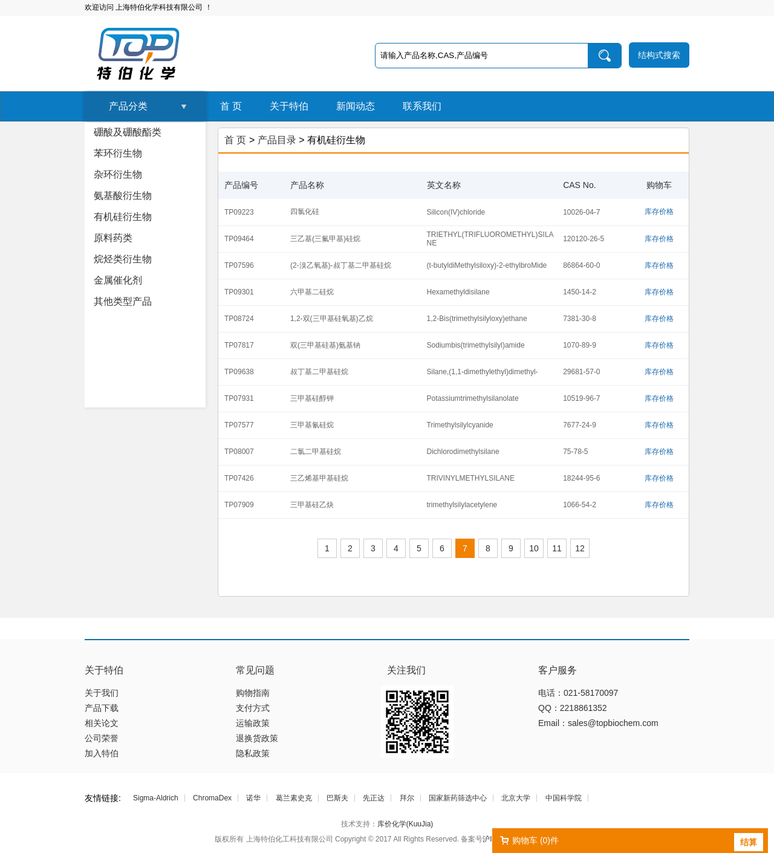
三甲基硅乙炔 (312, 505)
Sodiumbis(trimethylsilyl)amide (476, 345)
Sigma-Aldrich (155, 798)
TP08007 (239, 451)
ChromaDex (212, 798)
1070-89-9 (579, 345)
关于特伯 (289, 106)
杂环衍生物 (118, 174)
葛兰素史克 (294, 798)
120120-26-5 (583, 239)
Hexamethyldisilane (458, 292)
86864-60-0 (581, 265)
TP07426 (239, 478)
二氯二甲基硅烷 (315, 451)
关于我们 (102, 693)
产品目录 (277, 140)
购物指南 (253, 693)
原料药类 (113, 238)
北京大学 (515, 798)
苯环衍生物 (118, 153)
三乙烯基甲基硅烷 (319, 478)
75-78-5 (575, 451)
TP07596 (239, 265)
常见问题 (255, 670)
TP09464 (239, 239)
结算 (748, 842)
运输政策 (253, 723)
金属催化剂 (118, 280)
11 (557, 548)
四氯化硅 (304, 211)
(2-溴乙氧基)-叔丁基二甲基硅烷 (340, 265)
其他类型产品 (123, 301)
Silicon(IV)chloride (456, 212)
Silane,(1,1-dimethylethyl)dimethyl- (482, 372)
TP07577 (239, 425)
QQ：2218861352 (572, 708)
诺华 (253, 798)
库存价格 (659, 211)
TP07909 (239, 505)
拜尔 (407, 798)
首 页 (231, 106)
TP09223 (239, 212)
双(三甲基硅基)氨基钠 (325, 345)
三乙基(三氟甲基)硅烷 (325, 239)
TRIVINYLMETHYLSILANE (471, 478)
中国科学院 (563, 798)
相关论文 (102, 723)
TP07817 (239, 345)
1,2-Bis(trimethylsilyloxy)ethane (477, 318)
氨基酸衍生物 (123, 195)
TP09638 (239, 372)
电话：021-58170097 (578, 693)
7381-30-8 (579, 318)
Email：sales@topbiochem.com (598, 723)
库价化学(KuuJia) (405, 824)
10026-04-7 (581, 212)
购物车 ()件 (535, 840)
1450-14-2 (579, 292)
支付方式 (253, 708)
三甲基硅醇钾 (312, 398)
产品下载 (102, 708)
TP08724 (239, 318)
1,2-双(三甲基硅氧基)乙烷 (331, 318)
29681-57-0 (581, 372)
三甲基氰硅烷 (312, 425)
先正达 (374, 798)
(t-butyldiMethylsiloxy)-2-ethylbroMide (487, 265)
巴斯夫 (337, 798)
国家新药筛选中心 (458, 798)
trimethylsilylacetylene (462, 505)
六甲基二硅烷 (312, 292)
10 (534, 548)
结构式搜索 (659, 55)
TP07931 (239, 398)
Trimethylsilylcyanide (460, 425)
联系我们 (422, 106)
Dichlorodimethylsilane (463, 451)
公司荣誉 (102, 738)
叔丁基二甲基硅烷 (319, 372)
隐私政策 (253, 753)
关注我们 (406, 670)
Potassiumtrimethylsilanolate (473, 398)
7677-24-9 (579, 425)
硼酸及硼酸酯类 (127, 132)
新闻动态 (355, 106)
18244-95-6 (581, 478)
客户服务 (557, 670)
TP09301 (239, 292)
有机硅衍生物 (123, 217)
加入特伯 (102, 753)
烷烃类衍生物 (123, 259)
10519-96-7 (581, 398)
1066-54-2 (579, 505)
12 (580, 548)
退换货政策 (257, 738)
